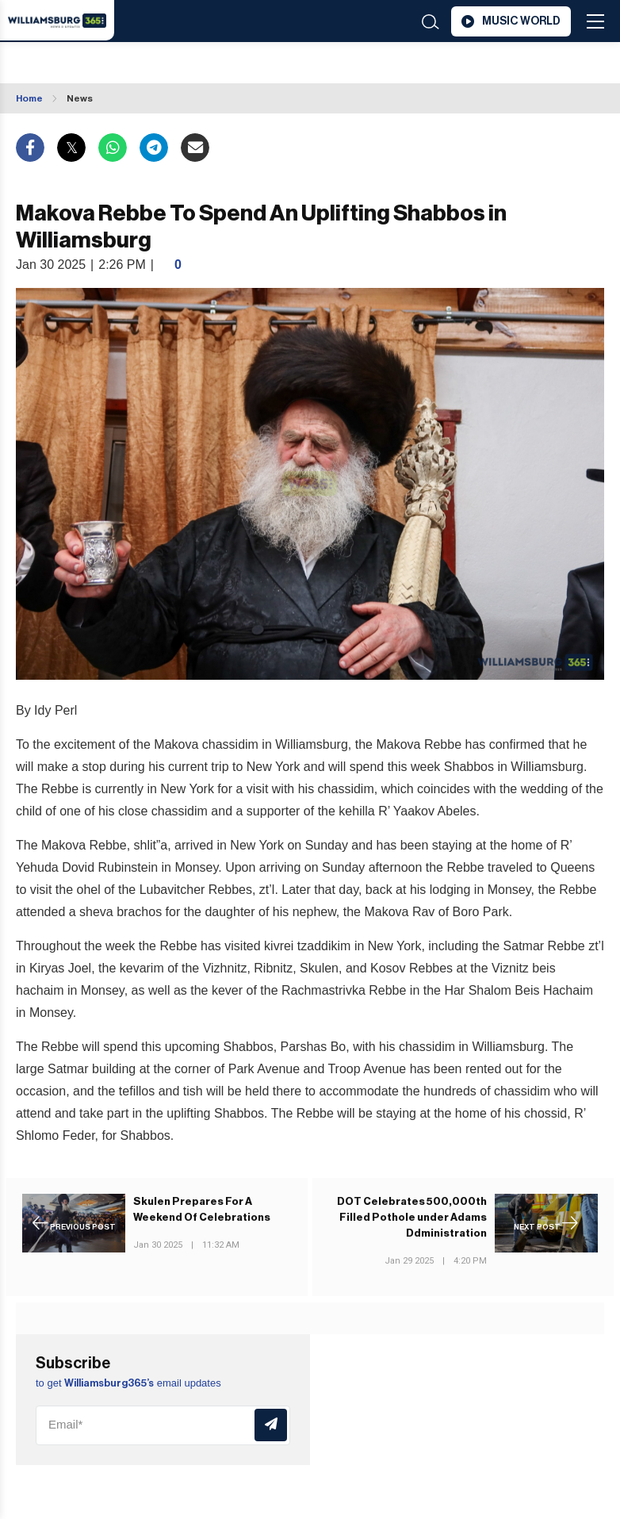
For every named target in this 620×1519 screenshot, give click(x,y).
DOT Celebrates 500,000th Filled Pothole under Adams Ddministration (412, 1217)
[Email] (163, 1425)
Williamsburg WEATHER (134, 64)
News (80, 98)
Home (29, 98)
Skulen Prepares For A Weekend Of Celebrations (201, 1209)
